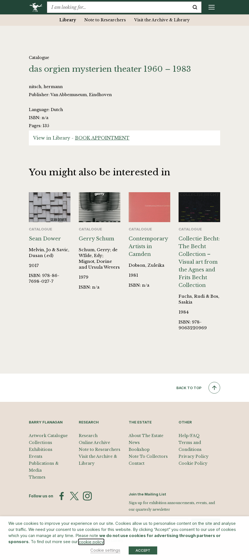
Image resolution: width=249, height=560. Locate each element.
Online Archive (94, 442)
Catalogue (39, 57)
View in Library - (81, 138)
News (134, 442)
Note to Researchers (105, 19)
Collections (40, 442)
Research (88, 435)
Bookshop (139, 449)
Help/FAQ (189, 435)
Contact (136, 463)
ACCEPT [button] (143, 550)
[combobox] (118, 7)
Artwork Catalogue (48, 435)
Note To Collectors (148, 456)
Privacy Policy (194, 456)
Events (35, 456)
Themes (37, 477)
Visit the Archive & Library (162, 19)
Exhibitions (40, 449)
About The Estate (146, 435)
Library (67, 19)
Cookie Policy (193, 463)
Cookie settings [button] (105, 550)
